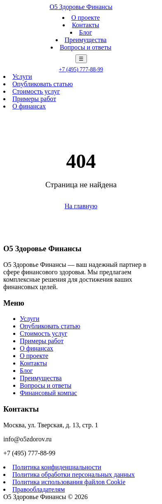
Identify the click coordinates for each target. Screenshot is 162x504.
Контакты (85, 24)
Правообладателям (38, 489)
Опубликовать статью (42, 83)
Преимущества (86, 39)
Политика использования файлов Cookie (68, 481)
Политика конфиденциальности (56, 467)
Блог (85, 32)
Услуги (22, 76)
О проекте (85, 17)
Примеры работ (34, 98)
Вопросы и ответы (85, 47)
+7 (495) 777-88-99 (81, 69)
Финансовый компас (48, 392)
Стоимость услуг (36, 91)
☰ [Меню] (81, 59)
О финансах (29, 106)
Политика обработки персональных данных (73, 474)
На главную (81, 206)
